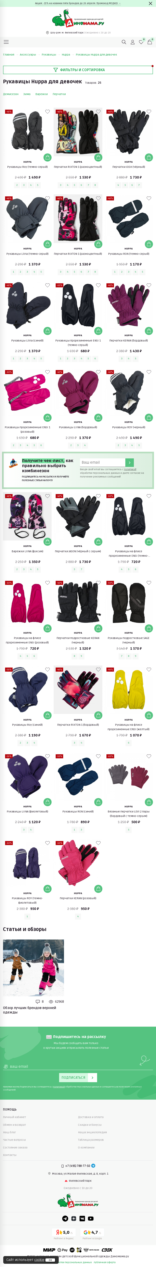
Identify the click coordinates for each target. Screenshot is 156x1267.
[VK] (82, 1218)
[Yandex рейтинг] (64, 1234)
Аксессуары (30, 54)
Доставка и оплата (91, 1117)
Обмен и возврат (14, 1125)
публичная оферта (105, 1262)
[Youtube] (91, 1218)
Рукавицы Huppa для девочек (96, 54)
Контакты (9, 1155)
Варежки (41, 94)
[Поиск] (124, 42)
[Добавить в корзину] (47, 157)
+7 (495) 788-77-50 (77, 1166)
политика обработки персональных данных (66, 1262)
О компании (86, 1147)
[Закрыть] (150, 3)
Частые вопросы (14, 1140)
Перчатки (59, 94)
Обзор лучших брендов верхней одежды (29, 1010)
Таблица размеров (91, 1140)
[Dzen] (73, 1218)
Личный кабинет (14, 1117)
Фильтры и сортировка (79, 69)
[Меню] (6, 42)
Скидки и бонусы (90, 1125)
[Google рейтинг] (92, 1234)
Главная (10, 54)
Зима (26, 94)
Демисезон (10, 94)
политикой (130, 469)
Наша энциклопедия (92, 1132)
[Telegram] (93, 1166)
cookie (39, 1260)
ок (50, 1260)
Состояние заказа (15, 1147)
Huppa (68, 54)
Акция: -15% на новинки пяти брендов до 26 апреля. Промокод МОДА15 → (78, 3)
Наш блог (9, 1132)
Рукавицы (51, 54)
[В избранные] (47, 112)
